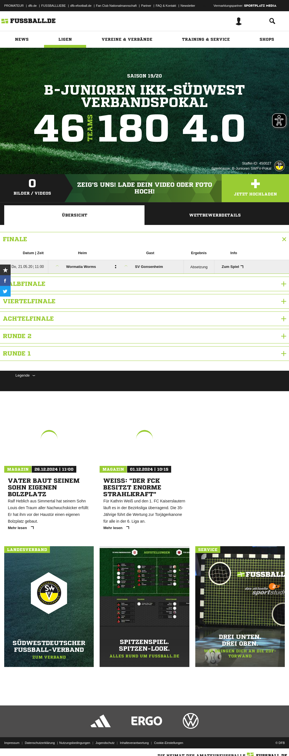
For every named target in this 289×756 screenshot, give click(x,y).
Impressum (11, 742)
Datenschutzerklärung (40, 742)
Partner (146, 5)
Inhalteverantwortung (134, 742)
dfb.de (32, 5)
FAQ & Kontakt (166, 5)
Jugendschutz (104, 742)
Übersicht (74, 215)
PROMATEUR (14, 5)
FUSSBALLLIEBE (53, 5)
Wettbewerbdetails (215, 215)
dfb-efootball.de (80, 5)
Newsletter (188, 5)
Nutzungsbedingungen (74, 742)
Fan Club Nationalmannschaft (116, 5)
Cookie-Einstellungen (168, 742)
